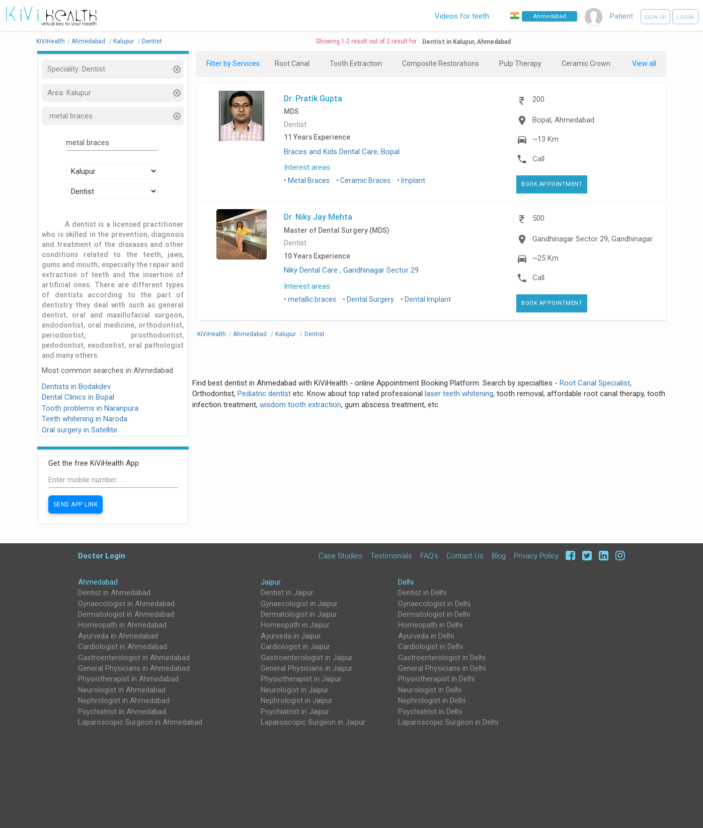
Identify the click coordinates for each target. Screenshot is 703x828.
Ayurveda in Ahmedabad (118, 636)
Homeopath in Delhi (430, 624)
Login (685, 17)
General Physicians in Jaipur (307, 668)
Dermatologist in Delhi (434, 614)
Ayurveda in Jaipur (291, 636)
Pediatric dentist (264, 393)
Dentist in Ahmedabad (114, 592)
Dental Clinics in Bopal (78, 397)
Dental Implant (428, 299)
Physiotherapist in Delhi (436, 678)
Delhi (406, 582)
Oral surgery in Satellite (79, 429)
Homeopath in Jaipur (295, 624)
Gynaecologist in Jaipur (299, 603)
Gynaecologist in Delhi (434, 603)
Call (538, 158)
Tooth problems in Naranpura (90, 408)
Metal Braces (309, 180)
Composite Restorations (440, 63)
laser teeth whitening (459, 393)
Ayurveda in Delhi (426, 636)
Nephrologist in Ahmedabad (124, 700)
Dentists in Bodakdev (76, 386)
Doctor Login (101, 555)
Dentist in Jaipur (287, 592)
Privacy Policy (536, 555)
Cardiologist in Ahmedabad (122, 646)
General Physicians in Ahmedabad (134, 668)
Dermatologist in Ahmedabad (126, 614)
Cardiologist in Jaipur (295, 646)
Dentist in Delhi (422, 592)
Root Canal (292, 63)
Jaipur (271, 582)
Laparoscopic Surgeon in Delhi (448, 722)
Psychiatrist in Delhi (430, 711)
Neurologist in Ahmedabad (122, 689)
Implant (413, 180)
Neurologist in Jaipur (295, 689)
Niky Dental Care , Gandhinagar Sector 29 (351, 270)
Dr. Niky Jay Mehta (318, 217)
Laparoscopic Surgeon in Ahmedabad (140, 722)
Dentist (295, 125)
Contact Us (465, 555)
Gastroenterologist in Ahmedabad (134, 657)
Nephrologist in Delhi (431, 700)
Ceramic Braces (365, 180)
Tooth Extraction (356, 63)
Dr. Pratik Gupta (313, 98)
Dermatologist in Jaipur (299, 614)
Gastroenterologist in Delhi (442, 657)
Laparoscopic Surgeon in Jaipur (313, 722)
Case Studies (340, 555)
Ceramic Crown (586, 63)
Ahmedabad (98, 582)
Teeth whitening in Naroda (84, 418)
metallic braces (312, 299)
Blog (499, 555)
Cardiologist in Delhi (430, 646)
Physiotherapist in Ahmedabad (128, 678)
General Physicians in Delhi (442, 668)
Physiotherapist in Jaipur (301, 678)
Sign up (655, 17)
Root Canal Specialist (595, 383)
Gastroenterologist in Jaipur (307, 657)
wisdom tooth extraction (300, 404)
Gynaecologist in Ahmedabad (126, 603)
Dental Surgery (370, 299)
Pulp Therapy (520, 63)
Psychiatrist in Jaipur (295, 711)
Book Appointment (551, 184)
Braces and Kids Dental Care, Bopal (342, 151)
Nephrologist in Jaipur (297, 700)
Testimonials (391, 555)
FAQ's (429, 555)
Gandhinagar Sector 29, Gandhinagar (592, 238)
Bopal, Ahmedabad (563, 119)
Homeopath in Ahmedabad (122, 624)
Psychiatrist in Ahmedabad (122, 711)
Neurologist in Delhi (429, 689)
